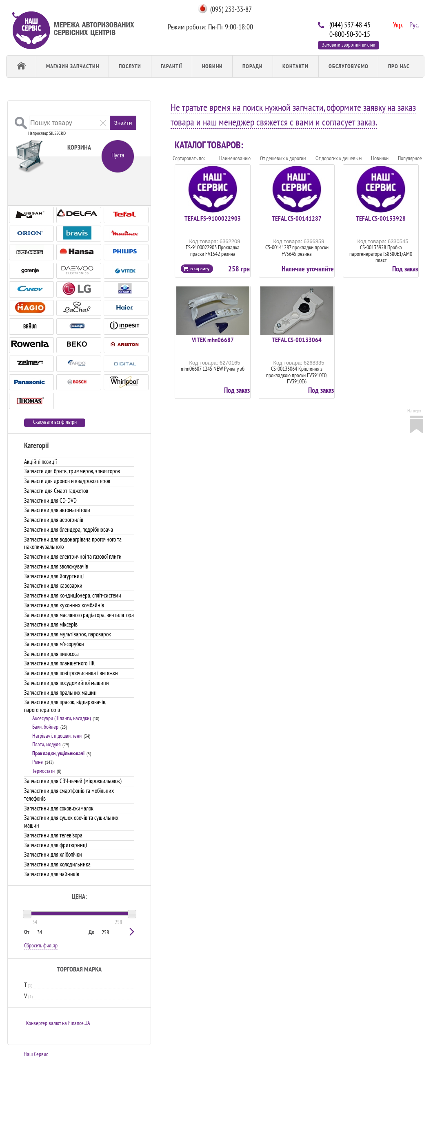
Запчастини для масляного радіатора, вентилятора (79, 615)
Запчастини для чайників (51, 874)
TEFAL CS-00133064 (297, 340)
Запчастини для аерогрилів (53, 520)
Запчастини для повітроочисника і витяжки (71, 673)
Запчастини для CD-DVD (50, 500)
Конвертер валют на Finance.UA (58, 1023)
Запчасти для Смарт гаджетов (56, 491)
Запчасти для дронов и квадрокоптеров (67, 481)
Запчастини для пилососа (51, 654)
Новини (212, 66)
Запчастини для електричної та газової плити (73, 556)
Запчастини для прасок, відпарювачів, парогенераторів (65, 706)
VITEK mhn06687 (213, 340)
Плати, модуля (46, 744)
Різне (37, 761)
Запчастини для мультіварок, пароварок (67, 634)
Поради (252, 66)
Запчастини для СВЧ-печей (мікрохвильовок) (73, 781)
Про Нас (398, 66)
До (91, 932)
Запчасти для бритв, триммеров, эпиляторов (72, 471)
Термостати (43, 770)
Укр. (397, 24)
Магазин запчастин (72, 66)
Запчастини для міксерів (51, 624)
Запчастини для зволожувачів (56, 566)
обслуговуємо (349, 66)
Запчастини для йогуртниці (54, 576)
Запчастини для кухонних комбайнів (64, 605)
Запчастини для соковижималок (58, 808)
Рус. (413, 24)
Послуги (130, 66)
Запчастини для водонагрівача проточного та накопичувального (73, 543)
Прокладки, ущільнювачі (58, 753)
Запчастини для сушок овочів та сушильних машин (71, 821)
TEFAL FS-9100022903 (212, 218)
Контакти (295, 66)
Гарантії (171, 66)
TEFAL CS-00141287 (297, 218)
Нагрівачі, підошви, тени (57, 735)
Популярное (410, 158)
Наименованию (235, 158)
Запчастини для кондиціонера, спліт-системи (72, 595)
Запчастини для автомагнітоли (57, 510)
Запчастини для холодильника (57, 864)
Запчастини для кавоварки (53, 585)
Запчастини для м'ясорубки (54, 644)
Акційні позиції (40, 462)
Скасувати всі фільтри (55, 422)
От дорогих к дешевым (338, 158)
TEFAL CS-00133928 (381, 218)
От (26, 932)
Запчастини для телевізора (53, 835)
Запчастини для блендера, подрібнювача (68, 529)
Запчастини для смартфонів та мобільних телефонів (69, 794)
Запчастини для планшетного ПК (59, 663)
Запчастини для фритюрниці (55, 845)
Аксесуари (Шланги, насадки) (61, 718)
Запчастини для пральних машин (60, 692)
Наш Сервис (36, 1054)
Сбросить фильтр (41, 945)
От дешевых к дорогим (283, 158)
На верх (414, 410)
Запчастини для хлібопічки (53, 854)
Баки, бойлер (45, 726)
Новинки (380, 158)
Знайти (123, 123)
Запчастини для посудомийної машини (66, 683)
